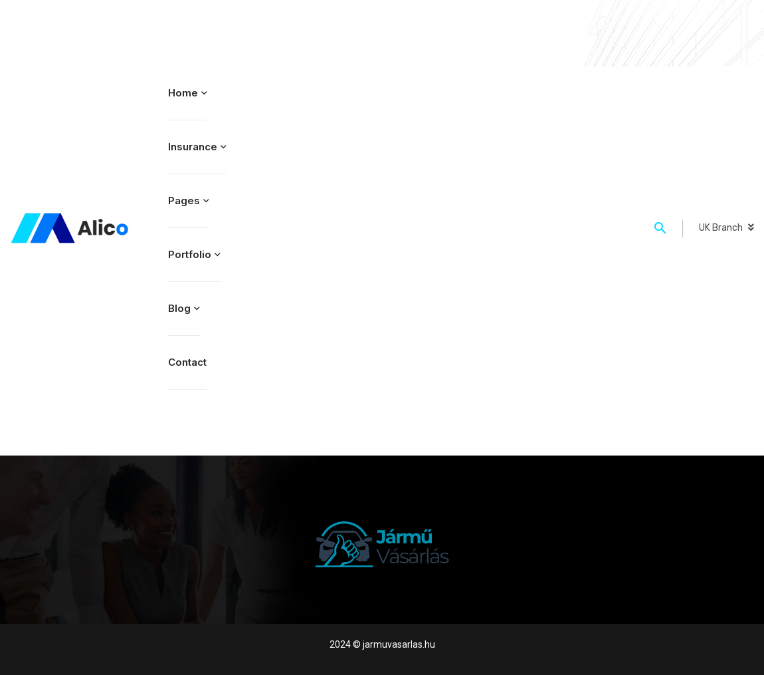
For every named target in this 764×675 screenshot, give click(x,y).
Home (183, 92)
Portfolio (189, 254)
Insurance (192, 146)
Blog (179, 308)
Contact (187, 362)
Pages (184, 200)
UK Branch (721, 227)
